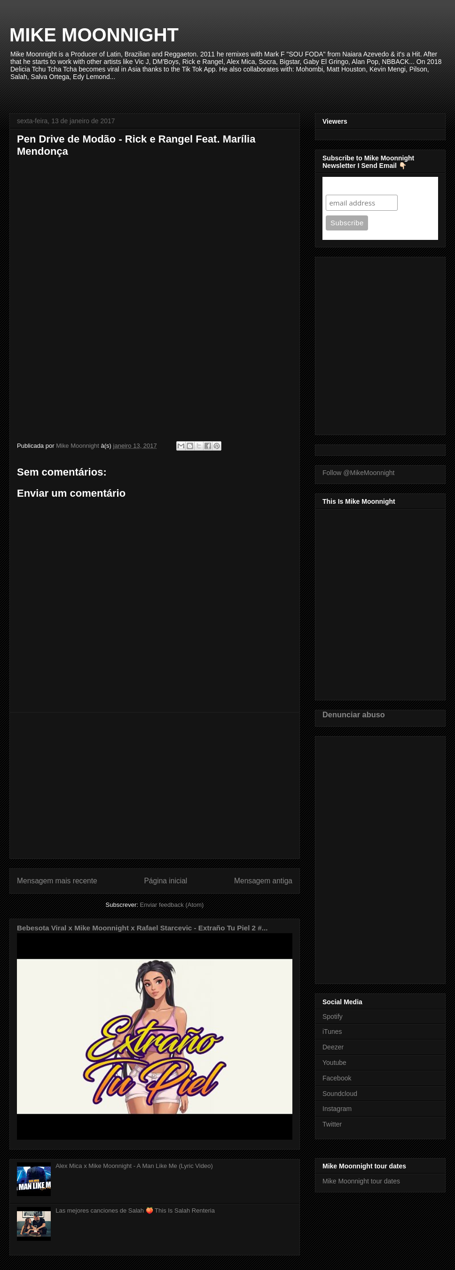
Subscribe (344, 186)
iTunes (332, 1031)
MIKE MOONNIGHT (94, 34)
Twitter (332, 1124)
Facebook (336, 1078)
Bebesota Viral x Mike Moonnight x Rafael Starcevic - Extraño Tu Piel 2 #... (142, 928)
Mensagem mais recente (57, 881)
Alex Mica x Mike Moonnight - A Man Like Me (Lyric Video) (134, 1165)
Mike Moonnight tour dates (361, 1181)
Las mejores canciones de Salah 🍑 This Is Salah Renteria (135, 1210)
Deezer (333, 1047)
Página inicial (165, 881)
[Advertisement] (154, 785)
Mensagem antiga (263, 881)
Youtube (334, 1062)
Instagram (337, 1108)
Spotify (332, 1016)
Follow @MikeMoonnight (358, 472)
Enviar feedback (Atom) (172, 904)
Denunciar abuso (353, 714)
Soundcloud (339, 1093)
